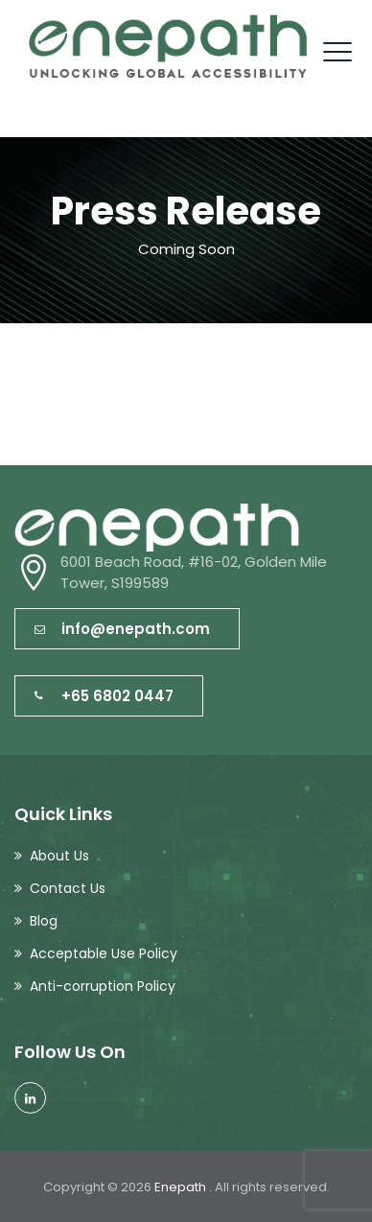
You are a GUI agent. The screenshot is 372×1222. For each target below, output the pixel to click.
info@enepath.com (122, 629)
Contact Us (67, 888)
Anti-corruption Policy (102, 986)
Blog (44, 920)
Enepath (181, 1187)
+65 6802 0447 (104, 696)
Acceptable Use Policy (103, 953)
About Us (59, 855)
